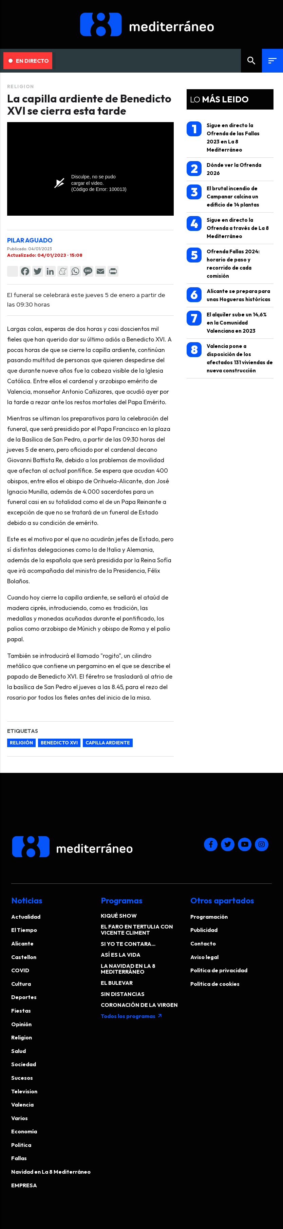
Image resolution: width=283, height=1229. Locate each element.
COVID (20, 970)
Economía (24, 1131)
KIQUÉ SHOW (119, 915)
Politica (21, 1145)
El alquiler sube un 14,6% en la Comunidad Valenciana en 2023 (227, 322)
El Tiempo (24, 929)
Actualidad (25, 916)
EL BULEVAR (117, 982)
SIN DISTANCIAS (123, 994)
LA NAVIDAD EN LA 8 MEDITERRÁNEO (128, 968)
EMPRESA (24, 1185)
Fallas (19, 1158)
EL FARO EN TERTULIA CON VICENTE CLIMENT (137, 929)
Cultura (21, 983)
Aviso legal (204, 957)
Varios (19, 1118)
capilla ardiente (108, 743)
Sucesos (22, 1077)
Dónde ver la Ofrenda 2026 (224, 168)
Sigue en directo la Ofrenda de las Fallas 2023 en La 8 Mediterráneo (223, 137)
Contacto (203, 943)
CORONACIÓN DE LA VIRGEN (139, 1004)
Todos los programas (132, 1016)
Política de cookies (215, 983)
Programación (209, 916)
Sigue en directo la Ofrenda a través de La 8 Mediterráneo (228, 227)
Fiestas (21, 1010)
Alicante (22, 943)
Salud (18, 1051)
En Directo (28, 60)
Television (24, 1091)
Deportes (24, 997)
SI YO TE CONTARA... (128, 943)
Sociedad (23, 1064)
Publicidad (204, 929)
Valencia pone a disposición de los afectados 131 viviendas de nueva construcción (230, 358)
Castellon (23, 957)
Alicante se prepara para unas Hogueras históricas (228, 295)
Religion (20, 86)
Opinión (21, 1024)
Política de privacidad (218, 970)
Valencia (22, 1104)
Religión (21, 743)
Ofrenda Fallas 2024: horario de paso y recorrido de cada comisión (223, 263)
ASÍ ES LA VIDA (120, 954)
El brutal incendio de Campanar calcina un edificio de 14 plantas (223, 196)
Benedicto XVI (59, 743)
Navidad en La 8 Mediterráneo (51, 1171)
